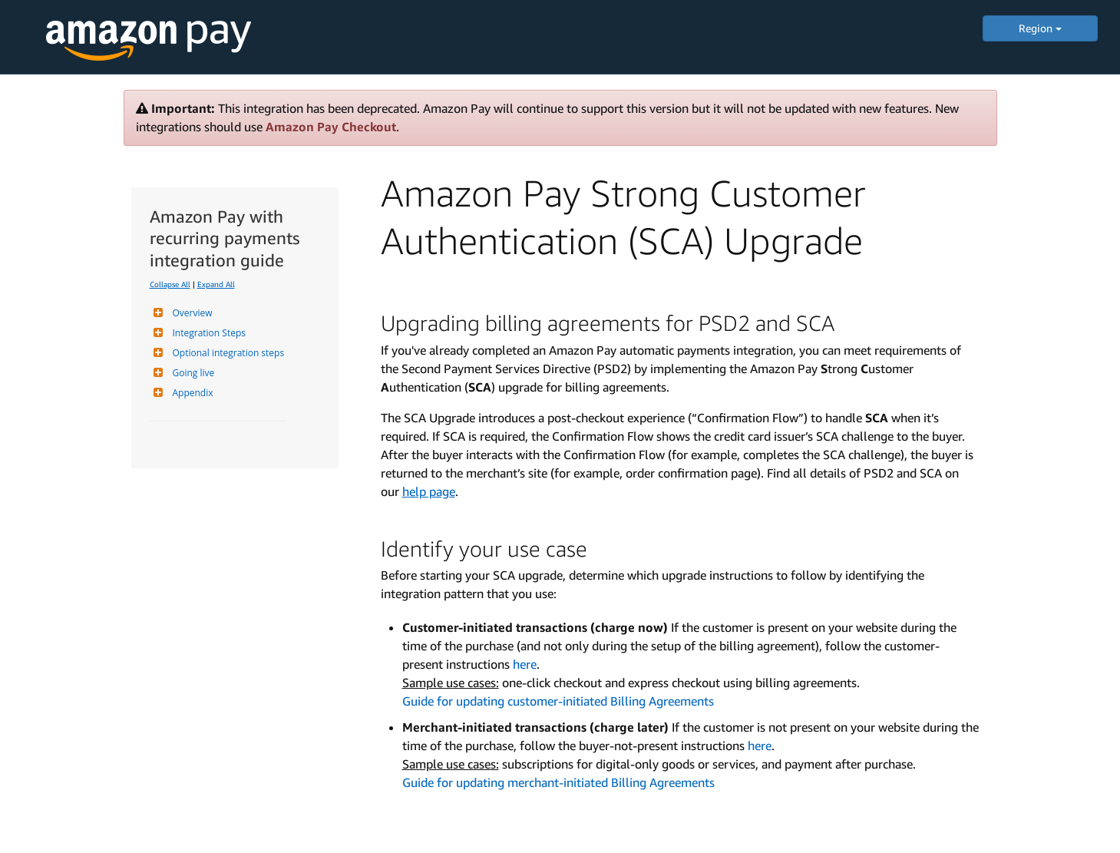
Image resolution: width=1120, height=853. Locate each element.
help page (428, 491)
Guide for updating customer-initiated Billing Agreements (558, 701)
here (525, 664)
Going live (192, 372)
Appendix (191, 392)
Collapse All (170, 284)
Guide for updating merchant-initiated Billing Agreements (558, 782)
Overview (191, 312)
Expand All (216, 284)
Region (1040, 28)
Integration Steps (207, 332)
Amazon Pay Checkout (331, 126)
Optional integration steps (227, 352)
